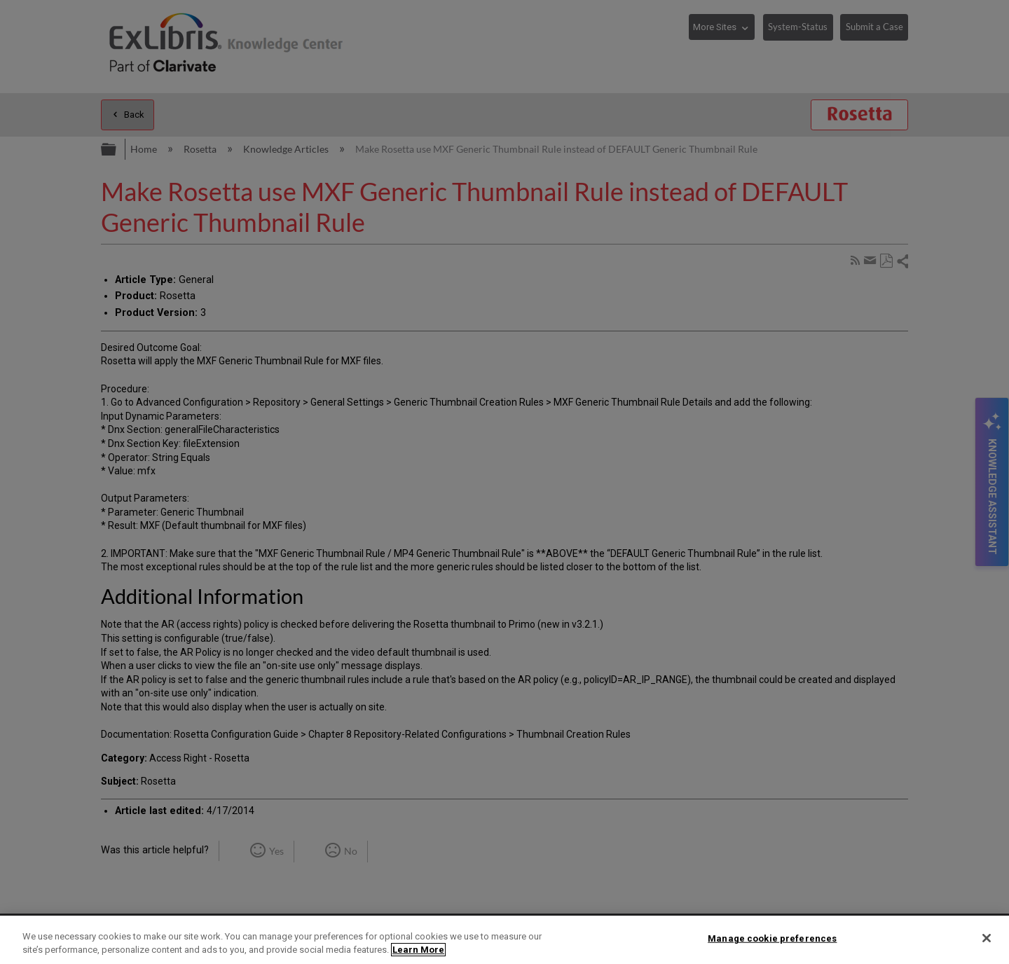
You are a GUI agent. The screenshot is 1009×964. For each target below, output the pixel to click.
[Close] (986, 938)
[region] (504, 940)
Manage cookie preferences (772, 938)
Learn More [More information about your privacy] (418, 949)
